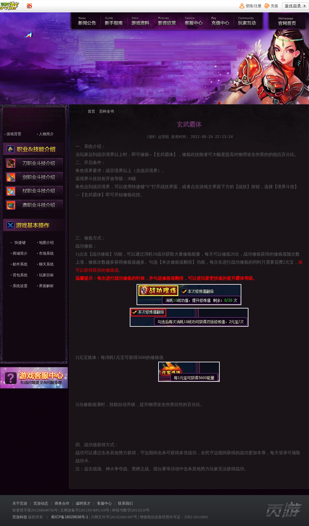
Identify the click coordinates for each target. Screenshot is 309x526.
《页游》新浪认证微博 (29, 5)
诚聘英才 (83, 503)
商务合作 (62, 503)
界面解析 (46, 286)
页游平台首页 (9, 6)
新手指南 (114, 20)
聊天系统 (46, 264)
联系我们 (125, 503)
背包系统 (20, 275)
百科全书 (106, 111)
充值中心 (221, 20)
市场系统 (46, 253)
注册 (257, 6)
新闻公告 (87, 20)
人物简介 (46, 134)
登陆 (249, 6)
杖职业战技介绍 (34, 191)
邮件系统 (20, 264)
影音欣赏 (167, 20)
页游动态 (40, 503)
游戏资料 (141, 20)
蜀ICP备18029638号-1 (69, 517)
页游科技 (19, 517)
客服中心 (194, 20)
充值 (274, 6)
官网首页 (38, 48)
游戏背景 (13, 134)
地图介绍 (46, 242)
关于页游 (19, 503)
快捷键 (20, 242)
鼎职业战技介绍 (34, 205)
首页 (91, 111)
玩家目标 (46, 275)
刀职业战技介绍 (34, 163)
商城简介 (20, 253)
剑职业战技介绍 (34, 177)
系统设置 (20, 286)
